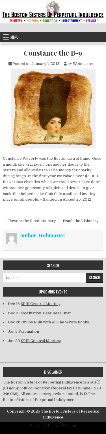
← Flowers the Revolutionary (29, 221)
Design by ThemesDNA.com (53, 426)
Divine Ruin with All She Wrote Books (55, 322)
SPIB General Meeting (41, 304)
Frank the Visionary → (83, 221)
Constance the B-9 (53, 53)
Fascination (28, 331)
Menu (14, 37)
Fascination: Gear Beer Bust (46, 313)
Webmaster (83, 64)
